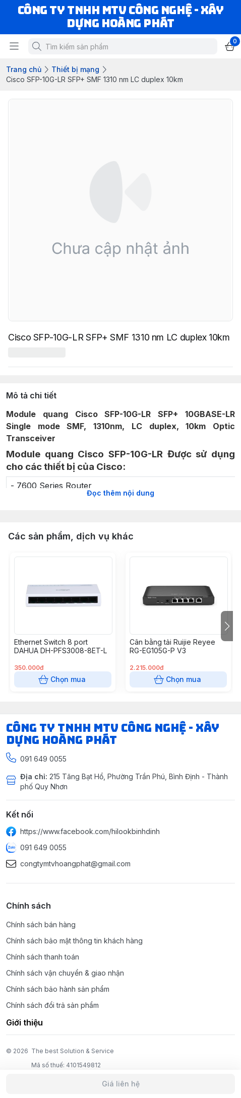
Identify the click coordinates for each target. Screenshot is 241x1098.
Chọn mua (62, 679)
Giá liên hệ (120, 1084)
